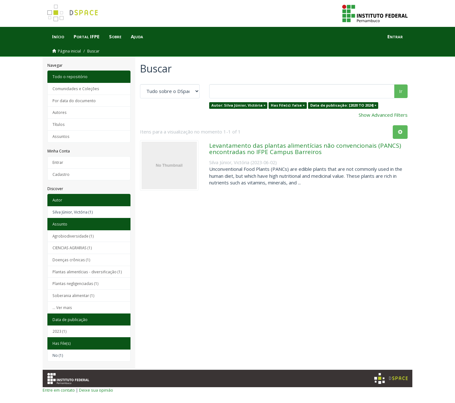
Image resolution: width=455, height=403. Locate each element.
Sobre (115, 36)
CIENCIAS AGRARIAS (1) (72, 247)
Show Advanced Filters (383, 115)
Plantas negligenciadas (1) (75, 283)
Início (58, 36)
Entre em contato (59, 390)
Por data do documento (74, 100)
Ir (401, 91)
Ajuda (137, 36)
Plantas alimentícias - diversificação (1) (87, 271)
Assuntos (61, 136)
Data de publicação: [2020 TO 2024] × (343, 105)
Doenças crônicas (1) (71, 259)
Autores (59, 112)
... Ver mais (62, 307)
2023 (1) (59, 331)
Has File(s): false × (288, 105)
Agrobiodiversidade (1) (73, 236)
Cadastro (61, 174)
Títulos (58, 124)
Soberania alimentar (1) (73, 295)
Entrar (57, 162)
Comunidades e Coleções (75, 88)
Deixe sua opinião (96, 390)
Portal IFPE (87, 36)
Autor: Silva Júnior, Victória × (238, 105)
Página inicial (69, 51)
